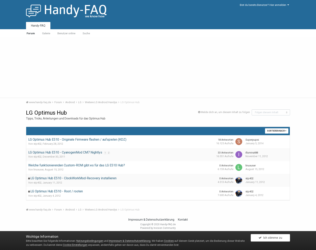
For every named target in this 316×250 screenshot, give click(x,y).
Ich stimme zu (270, 238)
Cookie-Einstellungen (75, 244)
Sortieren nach (276, 131)
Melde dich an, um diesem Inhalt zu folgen (225, 112)
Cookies (169, 240)
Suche (86, 33)
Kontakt (183, 219)
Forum (31, 33)
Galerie (46, 33)
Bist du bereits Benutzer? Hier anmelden (264, 4)
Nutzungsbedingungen (89, 240)
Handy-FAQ (38, 25)
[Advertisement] (158, 67)
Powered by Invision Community (158, 228)
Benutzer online (66, 33)
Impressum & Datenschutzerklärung (151, 219)
